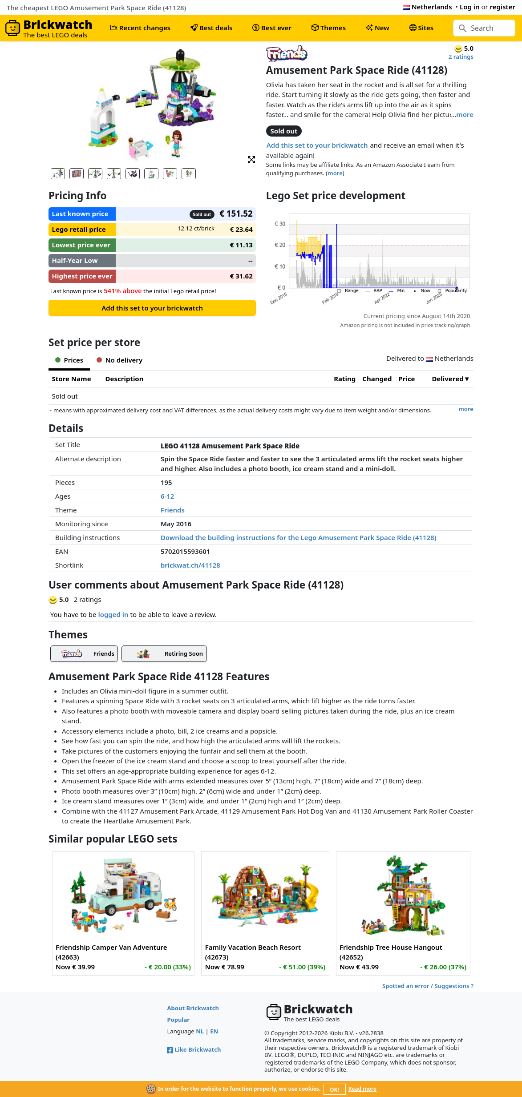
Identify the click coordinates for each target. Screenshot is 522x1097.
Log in (470, 6)
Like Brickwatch (194, 1049)
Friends (173, 509)
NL (200, 1031)
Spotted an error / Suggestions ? (427, 986)
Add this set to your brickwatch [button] (317, 145)
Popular (178, 1020)
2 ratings (461, 56)
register (502, 6)
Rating (345, 378)
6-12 (167, 496)
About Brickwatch (193, 1008)
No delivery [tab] (119, 359)
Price (406, 378)
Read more (362, 1089)
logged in (113, 614)
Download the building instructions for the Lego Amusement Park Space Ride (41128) (299, 537)
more (464, 114)
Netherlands (427, 6)
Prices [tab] (69, 359)
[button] (251, 159)
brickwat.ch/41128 (190, 565)
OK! (334, 1089)
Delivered (447, 378)
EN (214, 1031)
